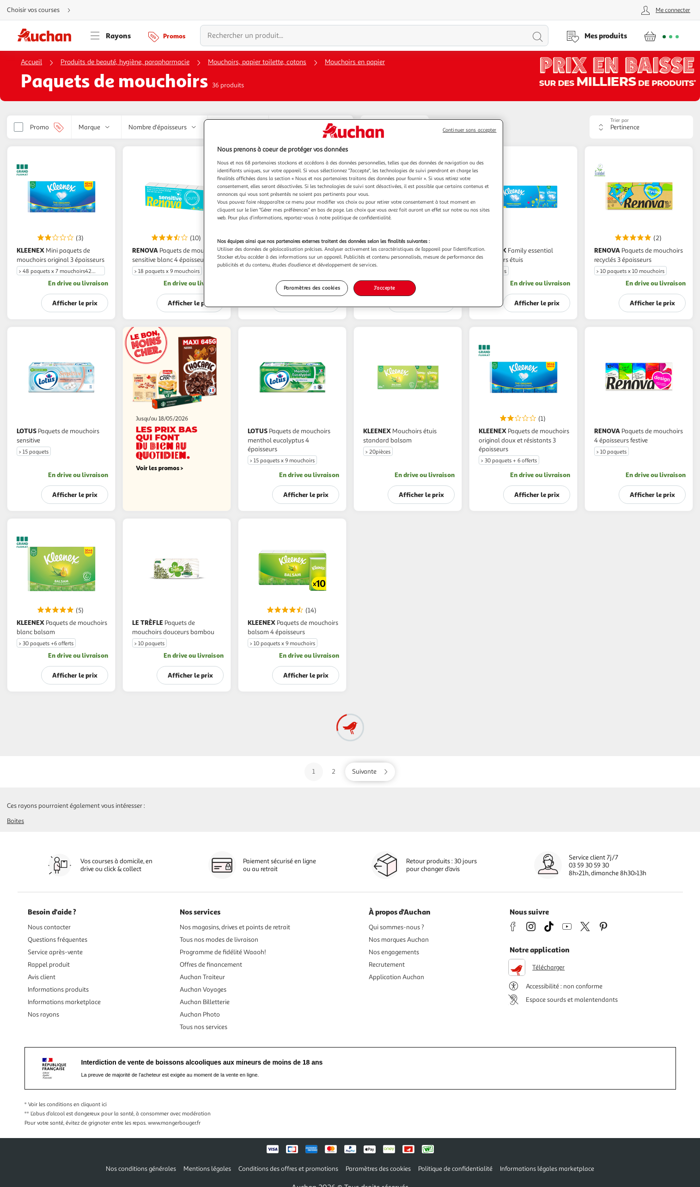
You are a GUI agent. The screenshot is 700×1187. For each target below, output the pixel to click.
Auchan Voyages (203, 989)
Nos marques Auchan (399, 940)
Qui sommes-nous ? (396, 927)
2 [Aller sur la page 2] (333, 771)
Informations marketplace (64, 1002)
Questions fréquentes (57, 940)
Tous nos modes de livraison (219, 940)
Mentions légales (207, 1169)
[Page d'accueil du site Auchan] (47, 35)
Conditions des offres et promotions (288, 1169)
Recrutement (387, 965)
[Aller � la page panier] (661, 35)
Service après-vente (55, 952)
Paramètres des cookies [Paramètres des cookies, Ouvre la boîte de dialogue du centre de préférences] (312, 288)
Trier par (619, 120)
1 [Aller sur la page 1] (313, 771)
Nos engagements (394, 952)
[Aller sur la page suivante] (370, 772)
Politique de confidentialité (455, 1169)
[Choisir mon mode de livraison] (42, 10)
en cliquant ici (90, 1104)
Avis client (41, 977)
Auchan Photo (200, 1014)
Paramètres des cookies (378, 1169)
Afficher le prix (74, 303)
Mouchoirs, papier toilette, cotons (257, 62)
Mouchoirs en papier (355, 62)
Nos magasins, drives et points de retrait (235, 927)
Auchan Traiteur (202, 977)
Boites (15, 821)
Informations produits (58, 989)
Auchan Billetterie (205, 1002)
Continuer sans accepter (469, 130)
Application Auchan (396, 977)
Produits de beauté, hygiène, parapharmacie (125, 62)
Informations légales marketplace (547, 1169)
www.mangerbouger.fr (174, 1123)
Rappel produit (49, 965)
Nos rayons (43, 1014)
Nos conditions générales (141, 1169)
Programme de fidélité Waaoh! (223, 952)
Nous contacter (49, 927)
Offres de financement (211, 965)
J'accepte (384, 288)
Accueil (31, 62)
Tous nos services (203, 1027)
